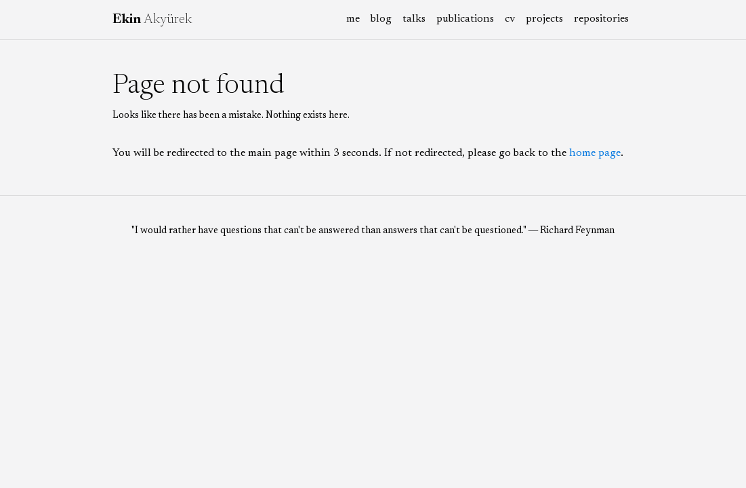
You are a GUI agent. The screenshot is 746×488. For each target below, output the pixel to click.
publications (465, 19)
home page (595, 153)
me (353, 19)
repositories (601, 19)
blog (381, 19)
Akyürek (152, 19)
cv (510, 19)
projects (544, 19)
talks (414, 19)
